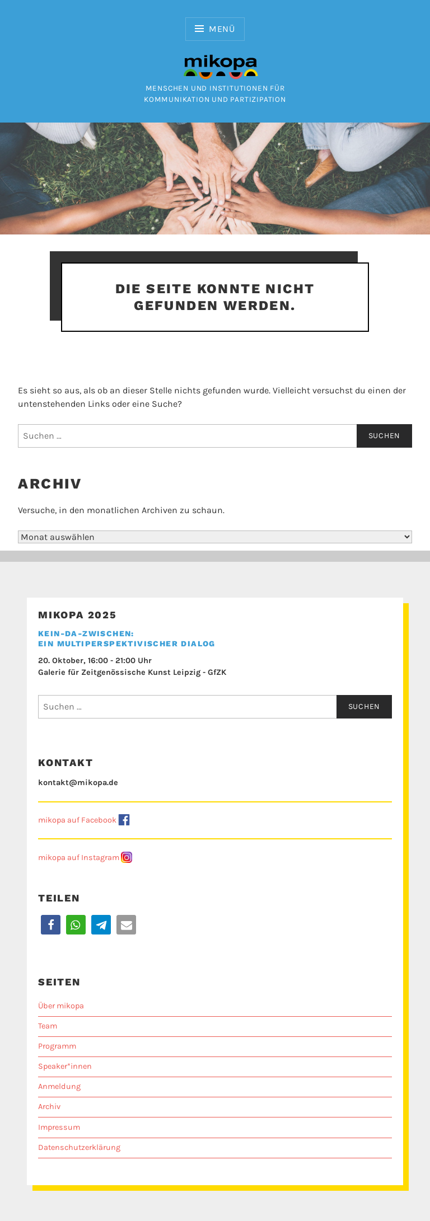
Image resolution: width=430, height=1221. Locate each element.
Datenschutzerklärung (79, 1147)
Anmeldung (59, 1086)
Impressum (59, 1127)
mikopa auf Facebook (77, 820)
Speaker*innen (65, 1066)
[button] (50, 924)
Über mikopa (61, 1006)
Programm (57, 1046)
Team (47, 1026)
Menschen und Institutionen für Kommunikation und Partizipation (215, 88)
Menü (222, 29)
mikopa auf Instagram (78, 857)
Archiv (49, 1106)
